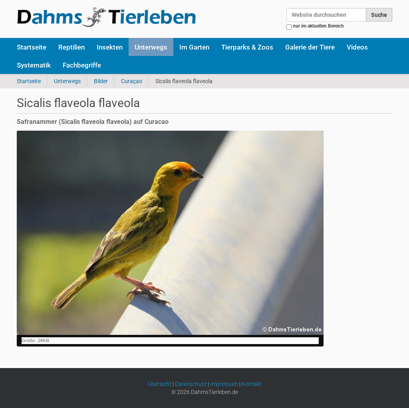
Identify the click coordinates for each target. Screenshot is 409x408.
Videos (357, 47)
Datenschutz (190, 384)
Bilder (101, 81)
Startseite (31, 47)
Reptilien (71, 47)
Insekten (110, 47)
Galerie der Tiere (310, 47)
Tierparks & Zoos (247, 47)
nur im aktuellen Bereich (318, 26)
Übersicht (159, 384)
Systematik (34, 65)
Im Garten (194, 47)
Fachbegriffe (82, 65)
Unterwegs (151, 47)
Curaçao (131, 81)
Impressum (224, 384)
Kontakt (252, 384)
